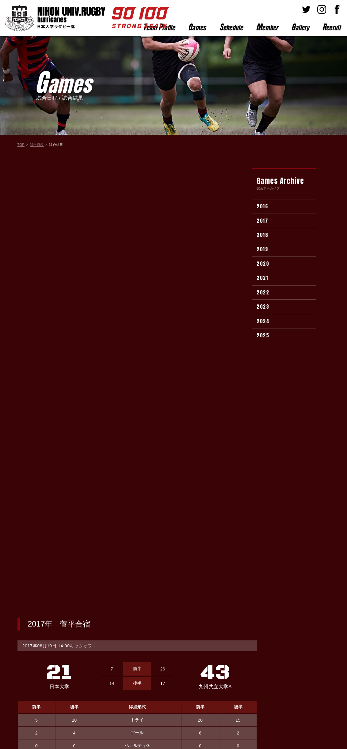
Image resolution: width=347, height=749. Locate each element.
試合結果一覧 (137, 593)
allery (300, 27)
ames (197, 27)
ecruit (331, 27)
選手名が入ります (64, 520)
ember (267, 27)
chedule (231, 27)
